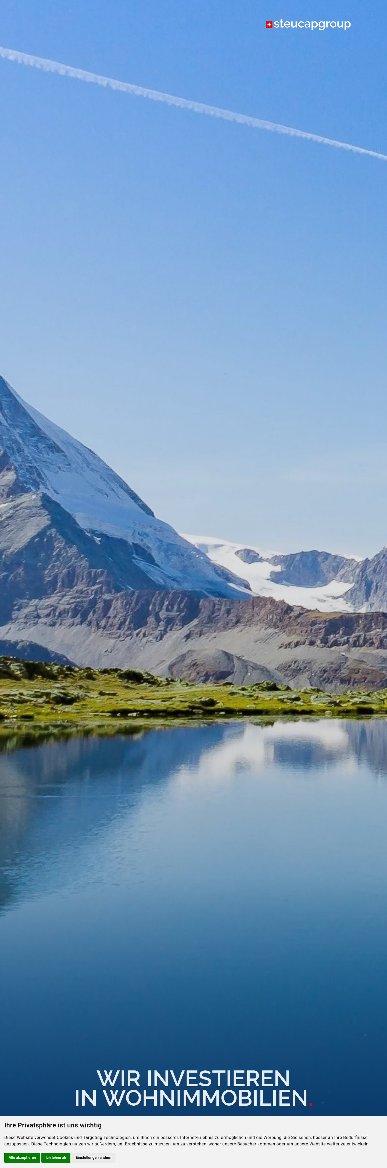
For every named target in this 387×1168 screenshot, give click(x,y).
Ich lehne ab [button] (56, 1157)
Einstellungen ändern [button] (94, 1157)
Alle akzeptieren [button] (22, 1157)
